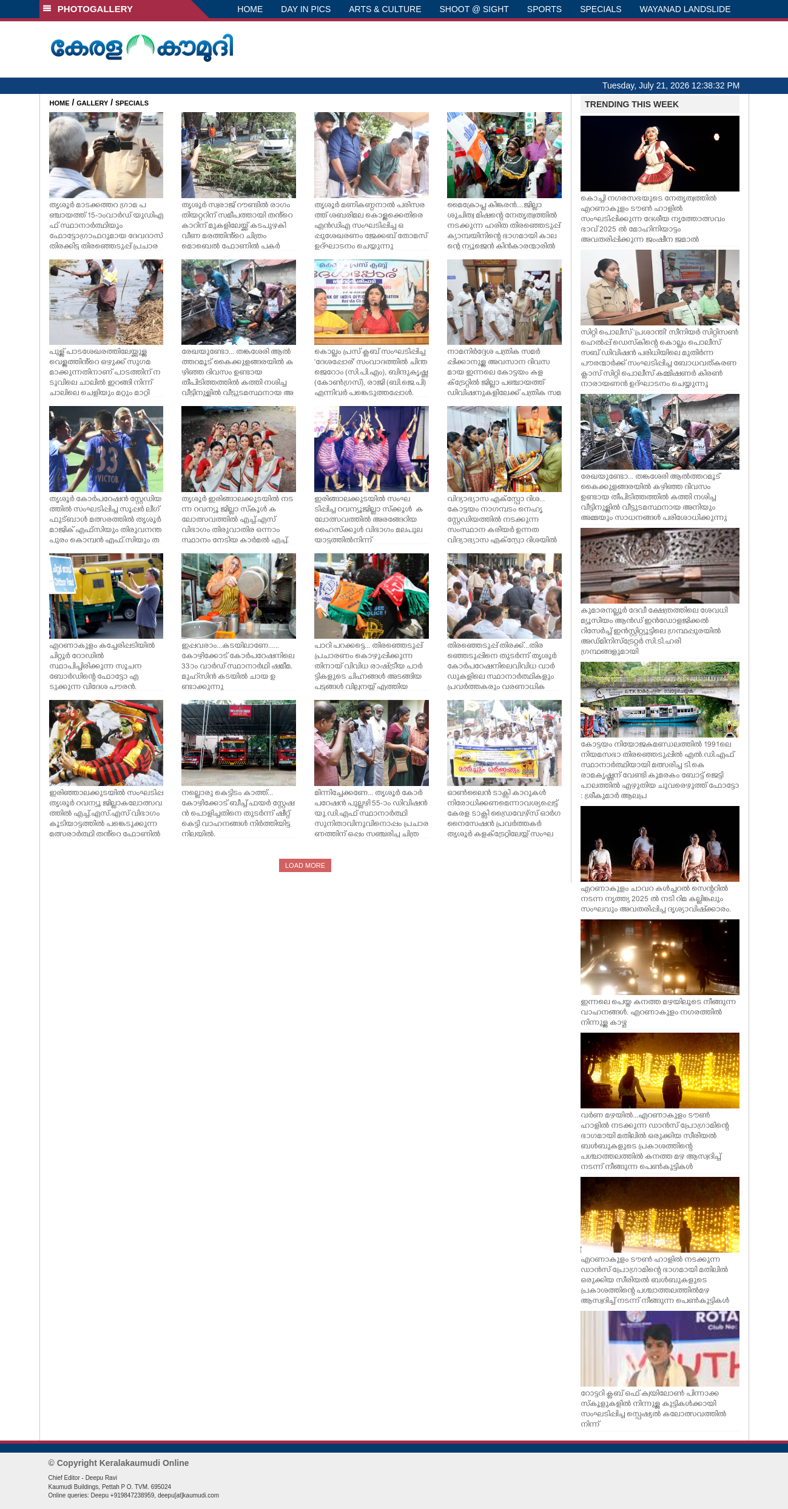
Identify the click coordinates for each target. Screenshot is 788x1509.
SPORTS (544, 9)
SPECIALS (600, 9)
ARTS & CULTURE (385, 9)
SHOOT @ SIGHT (474, 9)
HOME (250, 9)
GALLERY (92, 103)
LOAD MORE (305, 865)
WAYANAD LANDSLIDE (685, 9)
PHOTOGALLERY (87, 9)
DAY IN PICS (306, 9)
